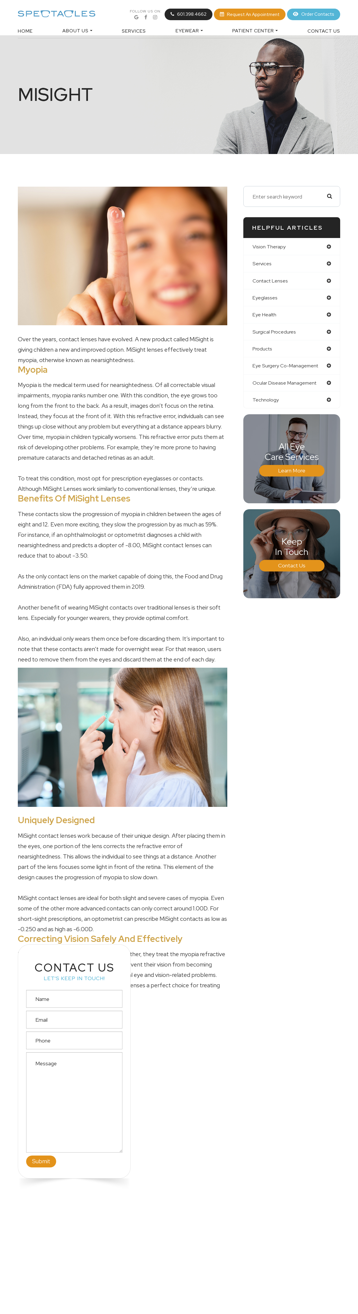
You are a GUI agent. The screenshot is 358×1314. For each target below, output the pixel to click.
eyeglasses (266, 299)
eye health (265, 316)
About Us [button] (77, 31)
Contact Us (323, 31)
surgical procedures (275, 333)
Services (134, 31)
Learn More (292, 474)
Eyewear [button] (189, 31)
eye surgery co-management (287, 368)
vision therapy (270, 246)
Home (25, 31)
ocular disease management (286, 385)
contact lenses (272, 281)
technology (266, 403)
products (263, 350)
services (262, 264)
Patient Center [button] (255, 31)
